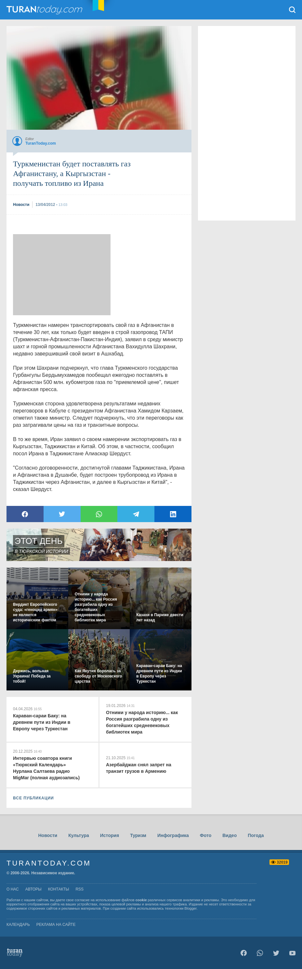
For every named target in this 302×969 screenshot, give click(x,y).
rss (79, 889)
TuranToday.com (45, 10)
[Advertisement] (62, 274)
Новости (47, 835)
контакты (58, 889)
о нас (13, 889)
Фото (205, 835)
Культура (78, 835)
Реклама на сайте (56, 924)
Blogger (190, 908)
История (109, 835)
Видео (229, 835)
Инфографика (173, 835)
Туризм (138, 835)
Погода (256, 835)
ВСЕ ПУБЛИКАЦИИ (33, 798)
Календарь (18, 924)
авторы (33, 889)
